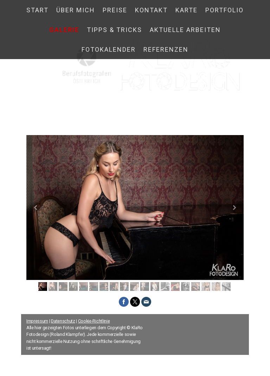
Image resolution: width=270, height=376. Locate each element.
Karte (186, 10)
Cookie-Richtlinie (94, 321)
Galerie (64, 29)
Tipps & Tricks (114, 29)
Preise (115, 10)
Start (37, 10)
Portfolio (224, 10)
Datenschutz (63, 321)
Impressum (37, 321)
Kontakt (151, 10)
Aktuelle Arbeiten (185, 29)
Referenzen (165, 49)
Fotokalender (109, 49)
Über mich (75, 10)
